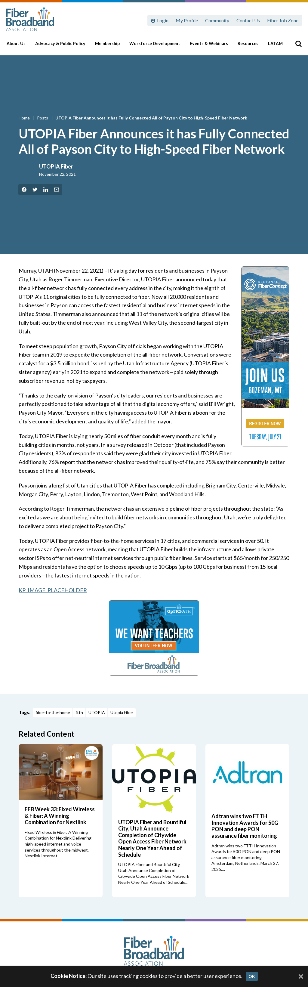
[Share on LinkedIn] (45, 189)
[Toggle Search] (295, 46)
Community (217, 20)
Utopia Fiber (121, 712)
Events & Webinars (210, 46)
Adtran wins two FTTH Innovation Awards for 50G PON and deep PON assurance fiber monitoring (244, 826)
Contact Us (248, 20)
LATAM (276, 45)
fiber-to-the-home (52, 712)
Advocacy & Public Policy (63, 46)
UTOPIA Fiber (56, 166)
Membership (109, 45)
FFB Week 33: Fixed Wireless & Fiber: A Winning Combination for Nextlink (60, 815)
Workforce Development (156, 46)
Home (25, 117)
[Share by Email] (56, 189)
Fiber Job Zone (282, 20)
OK (251, 976)
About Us (19, 46)
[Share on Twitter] (34, 189)
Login (162, 20)
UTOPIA (96, 712)
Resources (248, 45)
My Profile (187, 20)
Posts (43, 117)
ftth (79, 712)
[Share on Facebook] (24, 189)
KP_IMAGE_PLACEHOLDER (53, 590)
